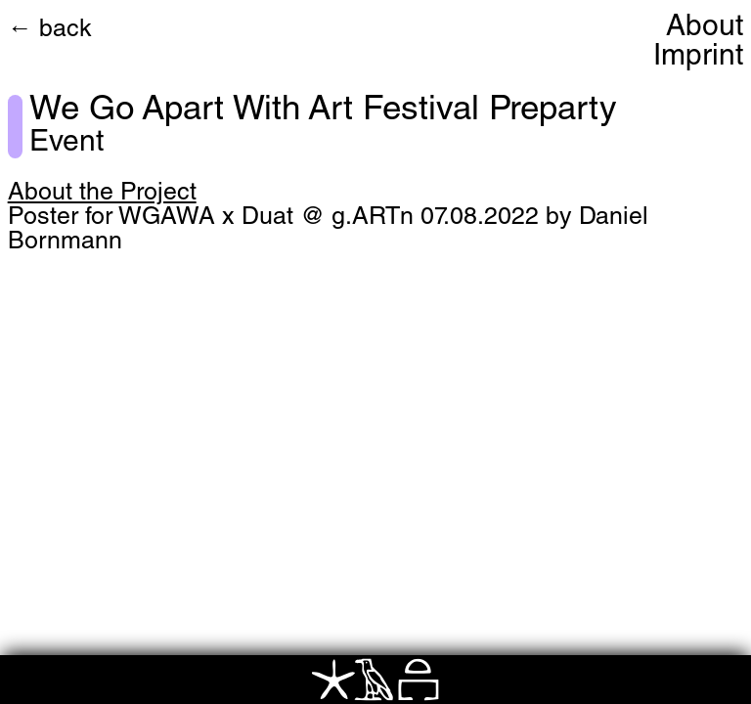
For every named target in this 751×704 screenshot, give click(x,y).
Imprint (698, 57)
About (704, 28)
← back (50, 31)
